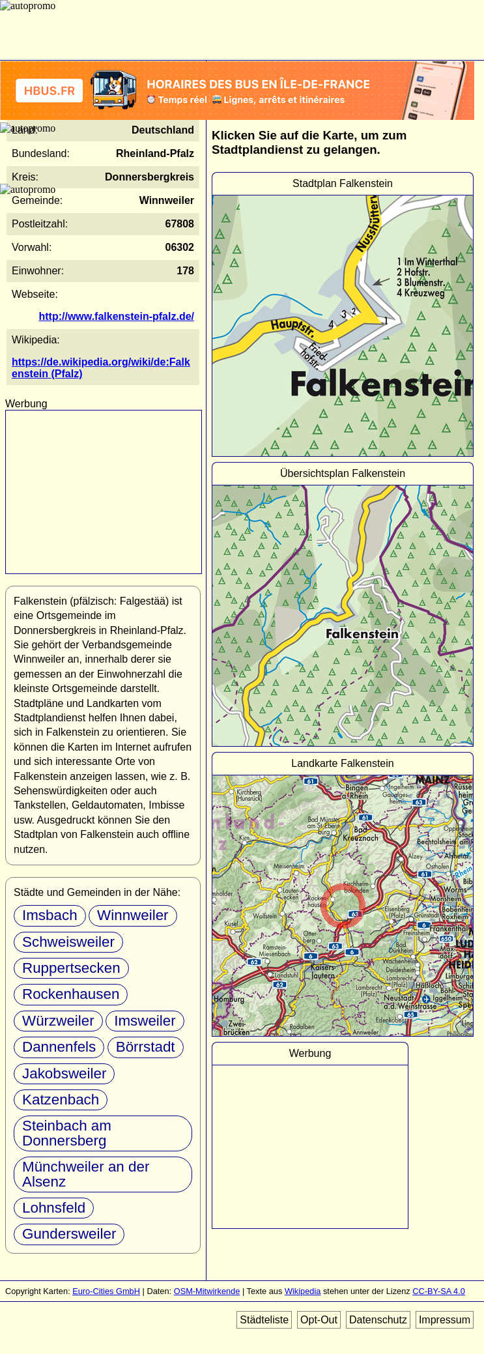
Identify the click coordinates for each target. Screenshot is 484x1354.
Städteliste (264, 1319)
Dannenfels (59, 1047)
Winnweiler (133, 915)
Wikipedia (302, 1291)
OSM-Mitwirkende (207, 1291)
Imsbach (50, 915)
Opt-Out (318, 1319)
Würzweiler (58, 1021)
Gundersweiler (69, 1234)
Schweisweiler (68, 942)
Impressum (444, 1319)
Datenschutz (378, 1319)
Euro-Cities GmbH (106, 1291)
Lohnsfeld (53, 1208)
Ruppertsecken (71, 968)
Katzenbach (60, 1099)
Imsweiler (145, 1021)
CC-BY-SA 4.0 (438, 1291)
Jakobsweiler (64, 1073)
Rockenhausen (70, 994)
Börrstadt (145, 1047)
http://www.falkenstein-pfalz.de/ (116, 316)
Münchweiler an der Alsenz (85, 1174)
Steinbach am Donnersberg (66, 1132)
